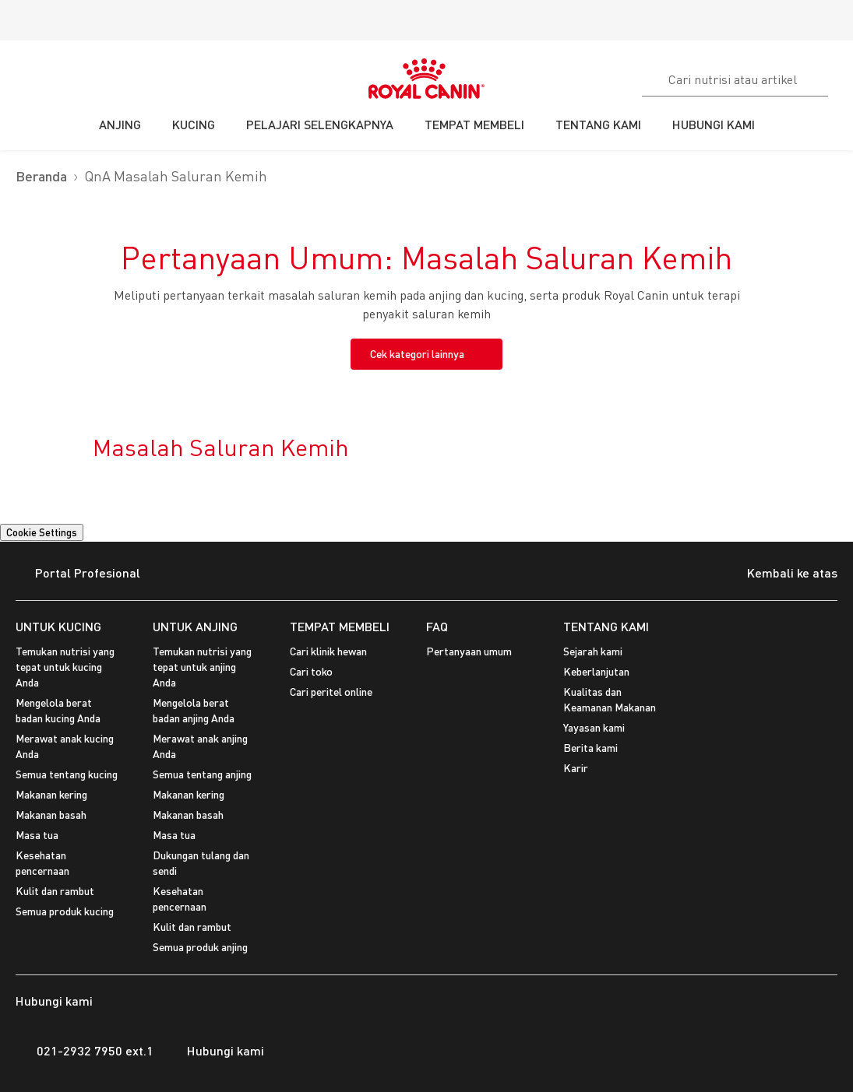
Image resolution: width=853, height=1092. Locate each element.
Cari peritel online (331, 691)
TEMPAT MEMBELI (339, 626)
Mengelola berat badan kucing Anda (58, 710)
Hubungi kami (216, 1051)
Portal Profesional (78, 574)
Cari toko (311, 671)
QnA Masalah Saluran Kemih (175, 176)
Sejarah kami (592, 651)
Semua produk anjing (200, 946)
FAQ (437, 626)
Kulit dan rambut (55, 890)
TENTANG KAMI (606, 626)
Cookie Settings (41, 532)
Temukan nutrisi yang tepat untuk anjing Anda (202, 666)
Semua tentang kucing (67, 774)
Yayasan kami (594, 727)
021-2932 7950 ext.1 (84, 1051)
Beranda (41, 176)
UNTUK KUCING (58, 626)
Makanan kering (51, 794)
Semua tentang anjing (202, 774)
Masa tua (37, 834)
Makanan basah (51, 814)
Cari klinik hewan (328, 651)
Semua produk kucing (65, 911)
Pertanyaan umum (469, 651)
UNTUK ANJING (195, 626)
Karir (575, 767)
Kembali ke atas (780, 574)
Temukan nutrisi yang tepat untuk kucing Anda (65, 666)
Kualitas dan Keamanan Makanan (609, 699)
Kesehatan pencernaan (42, 862)
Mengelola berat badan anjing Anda (193, 710)
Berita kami (590, 747)
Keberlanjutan (596, 671)
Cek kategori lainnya (417, 353)
